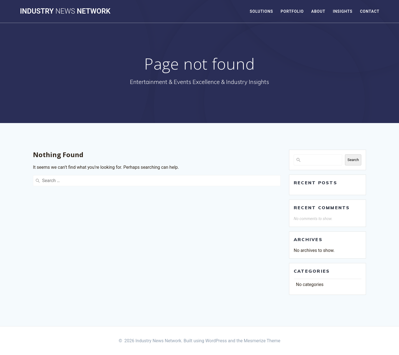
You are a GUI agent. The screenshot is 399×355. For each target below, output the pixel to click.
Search (353, 160)
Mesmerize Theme (262, 340)
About (318, 11)
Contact (369, 11)
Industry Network (65, 11)
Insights (342, 11)
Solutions (261, 11)
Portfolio (292, 11)
